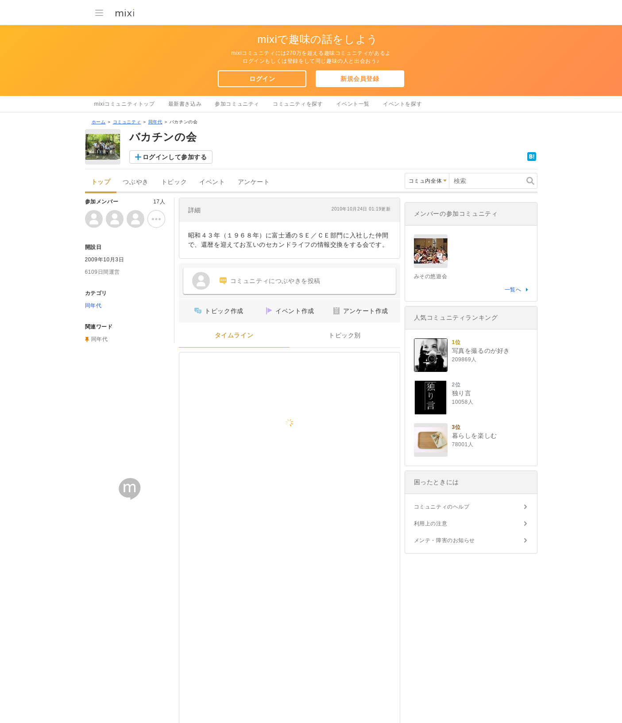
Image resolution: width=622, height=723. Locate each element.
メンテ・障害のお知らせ (444, 540)
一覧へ (513, 290)
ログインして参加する (175, 157)
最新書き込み (185, 104)
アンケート (254, 182)
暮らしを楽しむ (474, 435)
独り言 (461, 393)
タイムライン (234, 335)
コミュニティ (127, 121)
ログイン (262, 78)
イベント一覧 (353, 104)
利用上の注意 (431, 523)
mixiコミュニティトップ (124, 104)
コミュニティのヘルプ (442, 507)
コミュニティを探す (298, 104)
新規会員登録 (359, 78)
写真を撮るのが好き (481, 350)
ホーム (99, 121)
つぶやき (135, 182)
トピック (174, 182)
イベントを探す (402, 104)
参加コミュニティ (237, 104)
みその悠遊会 (431, 276)
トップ (101, 182)
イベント (212, 182)
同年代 (155, 121)
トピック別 (344, 335)
